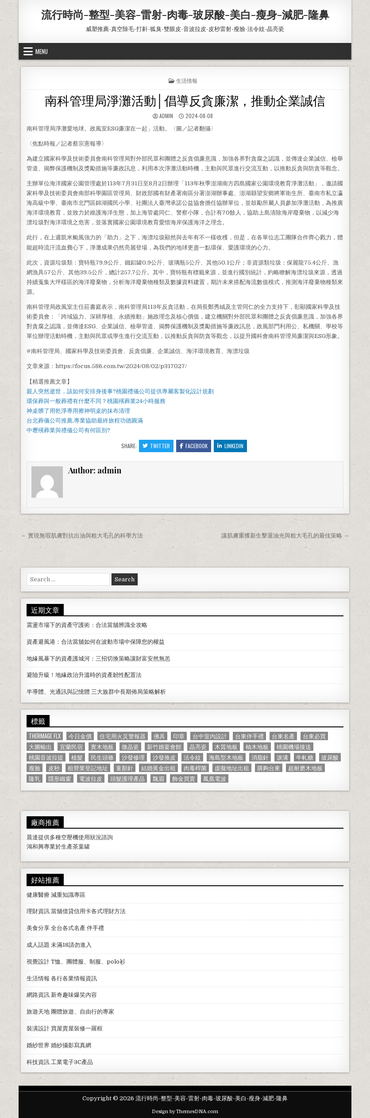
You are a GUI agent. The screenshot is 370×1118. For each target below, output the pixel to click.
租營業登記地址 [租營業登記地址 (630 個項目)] (88, 768)
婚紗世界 (38, 1045)
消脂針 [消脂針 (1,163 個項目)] (260, 757)
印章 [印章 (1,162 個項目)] (179, 736)
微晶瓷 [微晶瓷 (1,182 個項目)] (130, 746)
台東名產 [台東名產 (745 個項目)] (283, 736)
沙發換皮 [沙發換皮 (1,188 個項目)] (164, 757)
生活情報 (186, 80)
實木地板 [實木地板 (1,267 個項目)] (102, 746)
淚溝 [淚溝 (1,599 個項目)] (282, 757)
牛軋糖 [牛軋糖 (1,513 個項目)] (304, 757)
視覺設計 (38, 961)
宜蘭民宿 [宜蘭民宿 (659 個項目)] (71, 746)
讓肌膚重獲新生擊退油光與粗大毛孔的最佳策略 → (285, 535)
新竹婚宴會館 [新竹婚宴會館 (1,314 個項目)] (164, 746)
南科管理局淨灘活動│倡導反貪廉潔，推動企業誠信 (185, 100)
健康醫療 (38, 894)
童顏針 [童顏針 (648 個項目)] (124, 768)
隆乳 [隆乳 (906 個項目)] (34, 778)
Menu (41, 51)
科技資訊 (38, 1062)
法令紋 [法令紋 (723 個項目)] (192, 757)
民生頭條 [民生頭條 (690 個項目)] (102, 757)
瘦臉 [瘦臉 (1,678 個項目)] (34, 768)
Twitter (156, 446)
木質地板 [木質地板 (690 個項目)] (226, 746)
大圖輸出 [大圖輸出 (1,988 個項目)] (40, 746)
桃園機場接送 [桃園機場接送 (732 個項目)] (294, 746)
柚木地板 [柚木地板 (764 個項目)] (257, 746)
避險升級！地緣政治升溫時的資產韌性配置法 (84, 675)
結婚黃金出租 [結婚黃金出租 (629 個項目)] (158, 768)
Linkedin (230, 446)
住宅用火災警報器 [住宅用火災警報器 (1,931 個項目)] (123, 736)
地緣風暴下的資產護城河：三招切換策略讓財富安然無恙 (98, 658)
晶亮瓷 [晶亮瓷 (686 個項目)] (198, 746)
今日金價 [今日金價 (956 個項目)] (80, 736)
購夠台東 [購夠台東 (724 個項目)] (268, 768)
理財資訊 (38, 911)
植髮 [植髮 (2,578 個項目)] (77, 757)
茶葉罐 (81, 846)
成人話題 (38, 944)
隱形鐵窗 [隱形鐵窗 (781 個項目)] (59, 778)
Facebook (194, 446)
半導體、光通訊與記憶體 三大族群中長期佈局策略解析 (96, 691)
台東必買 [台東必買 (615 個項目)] (314, 736)
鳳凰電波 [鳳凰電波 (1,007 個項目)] (214, 778)
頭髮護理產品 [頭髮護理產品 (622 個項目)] (127, 778)
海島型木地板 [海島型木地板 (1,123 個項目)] (226, 757)
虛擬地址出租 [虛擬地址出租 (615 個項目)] (232, 768)
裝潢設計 (38, 1028)
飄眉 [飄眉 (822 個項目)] (158, 778)
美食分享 (38, 928)
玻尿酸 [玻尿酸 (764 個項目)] (330, 757)
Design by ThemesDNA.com (185, 1111)
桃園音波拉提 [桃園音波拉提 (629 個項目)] (46, 757)
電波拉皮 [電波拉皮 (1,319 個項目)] (90, 778)
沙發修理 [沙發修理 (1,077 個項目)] (133, 757)
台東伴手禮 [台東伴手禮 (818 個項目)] (249, 736)
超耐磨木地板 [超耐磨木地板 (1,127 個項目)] (305, 768)
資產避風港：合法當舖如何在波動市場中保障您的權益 (96, 641)
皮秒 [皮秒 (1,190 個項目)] (54, 768)
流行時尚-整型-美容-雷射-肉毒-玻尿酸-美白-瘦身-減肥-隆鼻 (185, 14)
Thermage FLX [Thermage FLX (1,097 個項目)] (45, 736)
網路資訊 (38, 994)
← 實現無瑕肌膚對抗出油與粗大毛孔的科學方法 (82, 535)
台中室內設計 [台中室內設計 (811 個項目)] (210, 736)
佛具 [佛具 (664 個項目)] (159, 736)
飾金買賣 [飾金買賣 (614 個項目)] (183, 778)
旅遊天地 (38, 1011)
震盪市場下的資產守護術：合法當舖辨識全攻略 (87, 625)
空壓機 (69, 837)
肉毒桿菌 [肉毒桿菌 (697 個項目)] (195, 768)
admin (166, 115)
